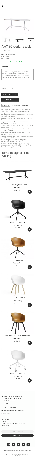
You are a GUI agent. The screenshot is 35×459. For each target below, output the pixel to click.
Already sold (6, 425)
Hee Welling (11, 54)
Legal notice (5, 419)
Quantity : (4, 88)
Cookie (4, 421)
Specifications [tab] (15, 105)
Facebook (13, 444)
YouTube (23, 444)
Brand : (3, 56)
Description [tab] (6, 105)
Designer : (4, 54)
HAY (7, 56)
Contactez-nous (5, 413)
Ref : (2, 59)
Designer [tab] (25, 105)
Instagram (8, 444)
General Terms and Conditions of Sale (13, 423)
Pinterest (28, 444)
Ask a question (10, 99)
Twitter (18, 444)
